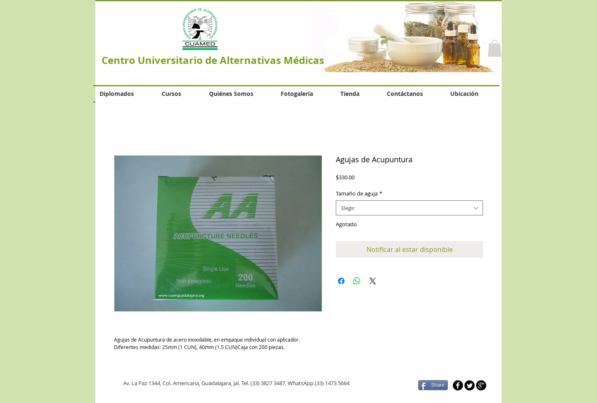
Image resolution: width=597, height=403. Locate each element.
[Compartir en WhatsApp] (357, 281)
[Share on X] (373, 281)
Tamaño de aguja (359, 193)
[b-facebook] (458, 385)
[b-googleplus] (481, 385)
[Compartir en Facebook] (341, 281)
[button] (495, 48)
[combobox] (409, 207)
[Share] (433, 385)
